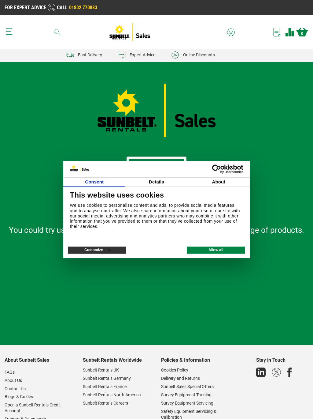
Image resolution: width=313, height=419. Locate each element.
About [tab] (218, 181)
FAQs (10, 372)
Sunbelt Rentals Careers (105, 403)
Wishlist (277, 32)
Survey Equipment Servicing (187, 403)
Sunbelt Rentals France (105, 386)
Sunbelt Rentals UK (101, 370)
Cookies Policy (174, 370)
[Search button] (57, 32)
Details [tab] (156, 181)
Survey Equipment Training (186, 394)
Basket (302, 32)
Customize (97, 250)
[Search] (57, 32)
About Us (13, 380)
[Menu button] (9, 31)
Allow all (215, 250)
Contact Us (15, 388)
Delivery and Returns (180, 378)
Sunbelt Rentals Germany (107, 378)
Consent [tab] (94, 181)
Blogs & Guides (19, 396)
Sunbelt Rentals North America (112, 394)
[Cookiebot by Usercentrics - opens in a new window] (216, 169)
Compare (289, 32)
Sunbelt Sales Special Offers (187, 386)
